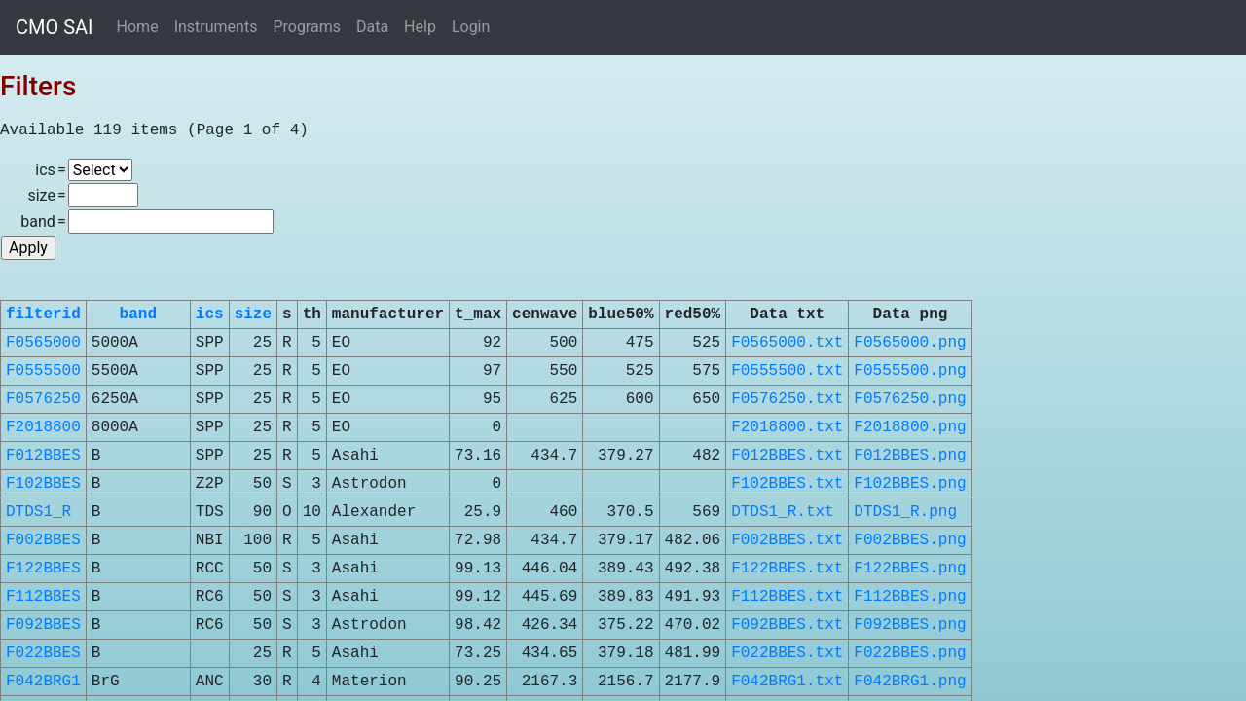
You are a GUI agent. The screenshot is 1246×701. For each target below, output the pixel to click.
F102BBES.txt (787, 484)
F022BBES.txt (787, 653)
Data (372, 27)
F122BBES (43, 568)
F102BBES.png (910, 484)
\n (100, 170)
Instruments (216, 27)
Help (420, 27)
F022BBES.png (910, 653)
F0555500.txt (787, 371)
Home (138, 27)
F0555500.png (910, 371)
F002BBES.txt (787, 540)
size (253, 314)
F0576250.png (910, 399)
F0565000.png (910, 342)
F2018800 (43, 427)
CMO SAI (54, 27)
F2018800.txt (787, 427)
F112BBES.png (910, 597)
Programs (307, 27)
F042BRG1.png (910, 681)
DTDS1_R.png (905, 512)
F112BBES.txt (787, 597)
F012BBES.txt (787, 455)
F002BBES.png (910, 540)
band (138, 314)
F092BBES (43, 625)
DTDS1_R (38, 512)
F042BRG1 (43, 681)
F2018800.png (910, 427)
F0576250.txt (787, 399)
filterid (43, 314)
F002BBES (43, 540)
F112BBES (43, 597)
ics (210, 314)
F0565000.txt (787, 342)
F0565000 (43, 342)
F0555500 (43, 371)
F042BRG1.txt (787, 681)
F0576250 (43, 399)
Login (471, 27)
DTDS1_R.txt (782, 512)
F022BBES (43, 653)
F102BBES (43, 484)
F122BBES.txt (787, 568)
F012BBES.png (910, 455)
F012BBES (43, 455)
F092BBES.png (910, 625)
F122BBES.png (910, 568)
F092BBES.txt (787, 625)
